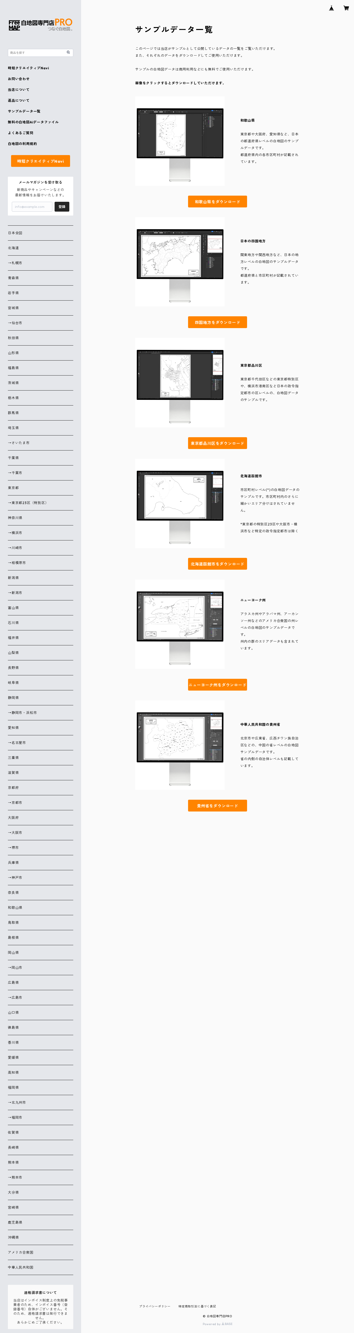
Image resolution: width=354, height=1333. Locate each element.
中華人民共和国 (20, 1267)
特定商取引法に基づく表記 (197, 1306)
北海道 (13, 248)
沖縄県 (13, 1237)
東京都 (13, 488)
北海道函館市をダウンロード (217, 564)
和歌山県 (15, 907)
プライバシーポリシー (155, 1306)
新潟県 (13, 578)
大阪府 (13, 817)
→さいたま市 (19, 443)
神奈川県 (15, 518)
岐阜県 (13, 683)
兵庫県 (13, 862)
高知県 (13, 1072)
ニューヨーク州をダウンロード (217, 684)
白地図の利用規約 (22, 144)
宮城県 (13, 308)
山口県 (13, 1012)
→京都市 (15, 802)
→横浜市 (15, 533)
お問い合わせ (19, 79)
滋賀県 (13, 772)
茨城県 (13, 383)
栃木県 (13, 398)
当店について (19, 89)
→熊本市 (15, 1177)
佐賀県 (13, 1132)
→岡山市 (15, 967)
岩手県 (13, 293)
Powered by (218, 1324)
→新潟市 (15, 593)
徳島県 (13, 1027)
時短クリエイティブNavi (28, 68)
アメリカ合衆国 (20, 1252)
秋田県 (13, 338)
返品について (19, 100)
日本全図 (15, 233)
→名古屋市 (17, 742)
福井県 (13, 638)
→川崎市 (15, 548)
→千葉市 (15, 473)
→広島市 (15, 997)
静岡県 (13, 697)
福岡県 (13, 1087)
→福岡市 (15, 1117)
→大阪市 (15, 832)
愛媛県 (13, 1057)
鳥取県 (13, 922)
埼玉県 (13, 428)
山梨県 (13, 653)
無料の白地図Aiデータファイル (33, 122)
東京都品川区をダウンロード (217, 443)
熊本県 (13, 1162)
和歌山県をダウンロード (217, 201)
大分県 (13, 1192)
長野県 (13, 668)
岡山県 (13, 952)
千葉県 (13, 458)
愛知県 (13, 727)
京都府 (13, 787)
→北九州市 (17, 1102)
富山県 (13, 608)
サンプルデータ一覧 (24, 111)
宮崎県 (13, 1207)
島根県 (13, 937)
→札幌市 (15, 263)
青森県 (13, 278)
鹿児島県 (15, 1222)
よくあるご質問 (20, 133)
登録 (62, 206)
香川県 (13, 1042)
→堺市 (13, 847)
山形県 (13, 353)
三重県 (13, 757)
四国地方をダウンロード (217, 322)
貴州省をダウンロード (217, 805)
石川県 (13, 623)
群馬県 (13, 413)
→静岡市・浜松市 (22, 712)
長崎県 (13, 1147)
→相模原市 (17, 563)
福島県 (13, 368)
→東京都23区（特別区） (28, 503)
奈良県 (13, 892)
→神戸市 (15, 877)
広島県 (13, 982)
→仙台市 (15, 323)
